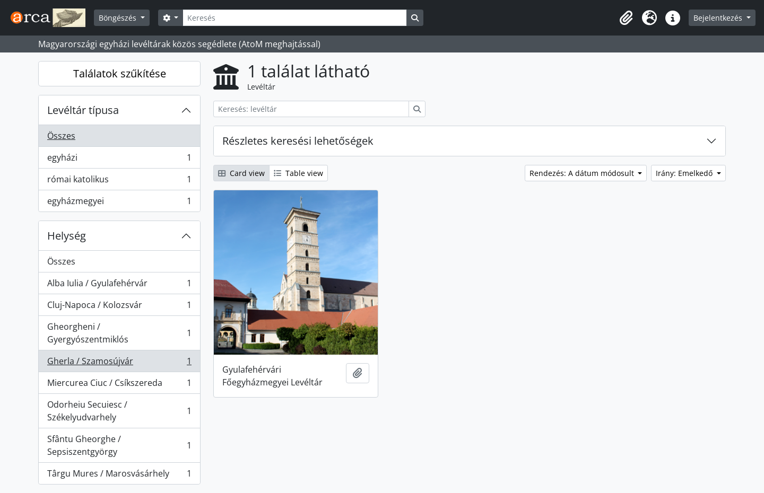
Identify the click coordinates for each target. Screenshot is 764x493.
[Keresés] (294, 18)
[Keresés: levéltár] (311, 109)
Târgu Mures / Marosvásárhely (119, 475)
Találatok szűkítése (119, 73)
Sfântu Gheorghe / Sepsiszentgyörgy (119, 445)
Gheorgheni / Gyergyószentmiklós (119, 333)
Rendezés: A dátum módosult (582, 173)
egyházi (119, 160)
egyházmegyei (119, 203)
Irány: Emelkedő (685, 173)
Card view (241, 173)
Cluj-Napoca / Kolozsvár (119, 307)
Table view (298, 173)
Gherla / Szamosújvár (119, 363)
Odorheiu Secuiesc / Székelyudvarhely (119, 411)
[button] (626, 18)
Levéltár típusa (83, 110)
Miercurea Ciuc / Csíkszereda (119, 385)
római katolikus (119, 181)
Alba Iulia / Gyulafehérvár (119, 285)
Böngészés (118, 18)
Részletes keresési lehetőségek (298, 141)
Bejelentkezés (718, 18)
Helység (66, 235)
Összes (61, 136)
